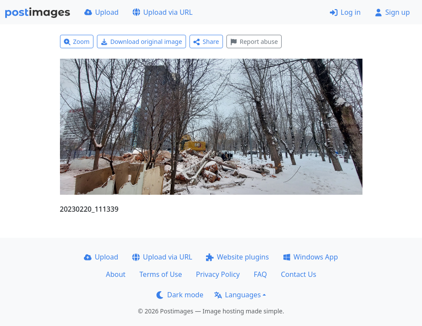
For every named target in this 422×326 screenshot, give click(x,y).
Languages (237, 294)
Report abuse (254, 41)
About (115, 274)
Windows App (310, 257)
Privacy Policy (218, 274)
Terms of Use (161, 274)
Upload (101, 12)
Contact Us (298, 274)
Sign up (392, 12)
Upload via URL (163, 12)
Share (206, 41)
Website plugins (237, 257)
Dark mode (179, 294)
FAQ (260, 274)
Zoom (77, 41)
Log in (345, 12)
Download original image (141, 41)
